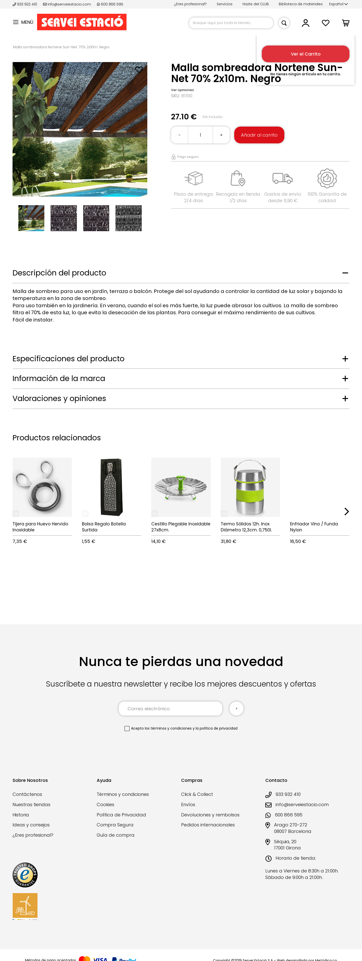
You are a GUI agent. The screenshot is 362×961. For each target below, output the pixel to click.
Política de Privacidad (121, 815)
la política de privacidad (216, 728)
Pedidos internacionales (208, 825)
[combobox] (231, 23)
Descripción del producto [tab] (59, 273)
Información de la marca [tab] (59, 378)
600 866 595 (110, 4)
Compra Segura (115, 825)
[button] (338, 4)
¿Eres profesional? (190, 4)
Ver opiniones (182, 90)
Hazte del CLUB (256, 4)
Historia (21, 815)
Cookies (105, 804)
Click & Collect (197, 794)
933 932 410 (25, 4)
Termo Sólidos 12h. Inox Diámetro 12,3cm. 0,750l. (246, 527)
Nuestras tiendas (31, 804)
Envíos (188, 804)
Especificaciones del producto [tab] (69, 359)
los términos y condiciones (168, 728)
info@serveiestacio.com (67, 4)
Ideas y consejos (31, 825)
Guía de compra (116, 835)
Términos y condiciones (123, 794)
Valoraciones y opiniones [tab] (59, 398)
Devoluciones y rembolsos (210, 815)
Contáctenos (27, 794)
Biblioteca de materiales (301, 4)
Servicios (224, 4)
